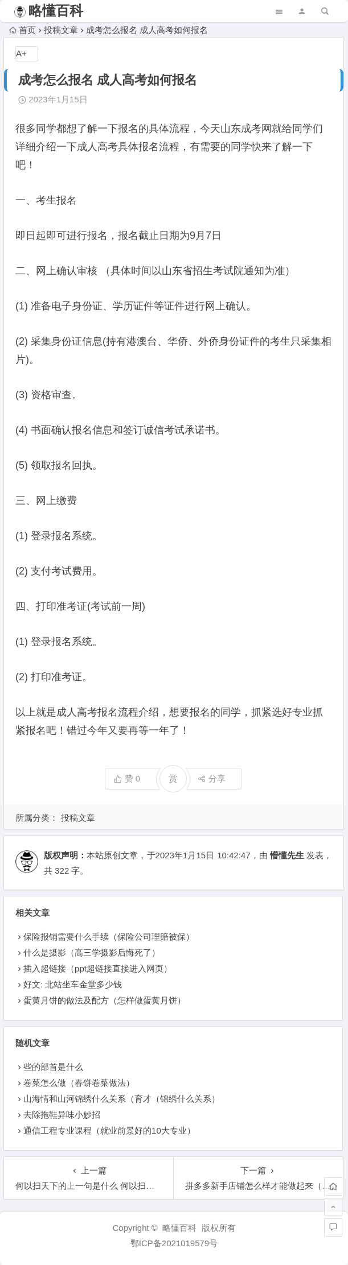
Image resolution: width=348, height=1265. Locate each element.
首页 (22, 30)
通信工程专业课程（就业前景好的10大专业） (109, 1130)
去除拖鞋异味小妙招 (61, 1114)
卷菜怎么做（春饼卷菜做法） (78, 1083)
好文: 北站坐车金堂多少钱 (72, 984)
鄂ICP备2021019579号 (174, 1243)
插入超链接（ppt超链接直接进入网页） (97, 968)
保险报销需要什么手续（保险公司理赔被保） (108, 936)
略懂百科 (55, 10)
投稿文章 (61, 30)
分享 (212, 778)
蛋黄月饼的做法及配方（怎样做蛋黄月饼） (104, 1000)
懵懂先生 (287, 855)
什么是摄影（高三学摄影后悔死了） (91, 952)
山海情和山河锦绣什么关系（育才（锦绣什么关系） (121, 1098)
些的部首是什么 (53, 1067)
